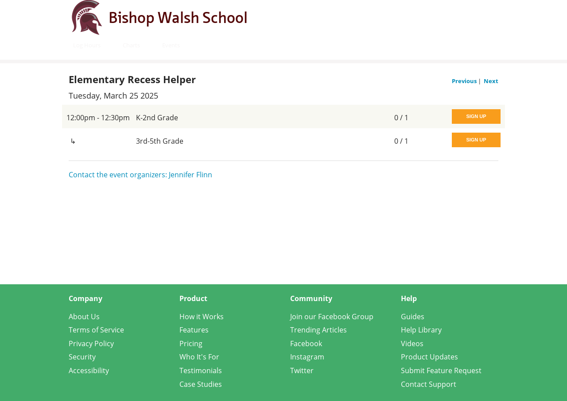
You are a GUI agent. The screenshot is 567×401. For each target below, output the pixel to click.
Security (82, 357)
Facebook (306, 343)
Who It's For (199, 357)
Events (171, 45)
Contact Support (428, 384)
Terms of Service (96, 330)
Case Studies (200, 384)
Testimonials (200, 370)
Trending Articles (318, 330)
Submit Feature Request (441, 370)
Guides (412, 316)
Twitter (302, 370)
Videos (412, 343)
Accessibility (89, 370)
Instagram (307, 357)
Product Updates (429, 357)
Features (194, 330)
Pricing (190, 343)
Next (491, 81)
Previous (465, 81)
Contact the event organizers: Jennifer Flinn (140, 174)
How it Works (201, 316)
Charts (131, 45)
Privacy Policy (91, 343)
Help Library (421, 330)
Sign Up (476, 116)
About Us (84, 316)
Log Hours (87, 45)
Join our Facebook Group (331, 316)
